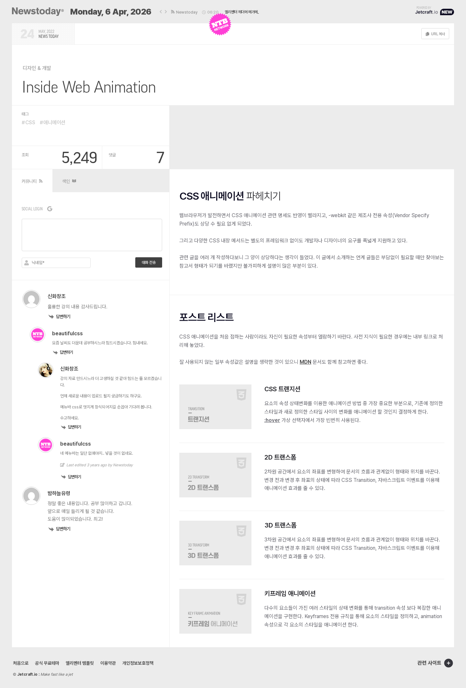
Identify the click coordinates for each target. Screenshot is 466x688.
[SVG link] (38, 11)
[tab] (32, 180)
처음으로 (20, 663)
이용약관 (108, 663)
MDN (305, 362)
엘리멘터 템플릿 (80, 663)
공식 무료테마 (47, 663)
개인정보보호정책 (137, 663)
